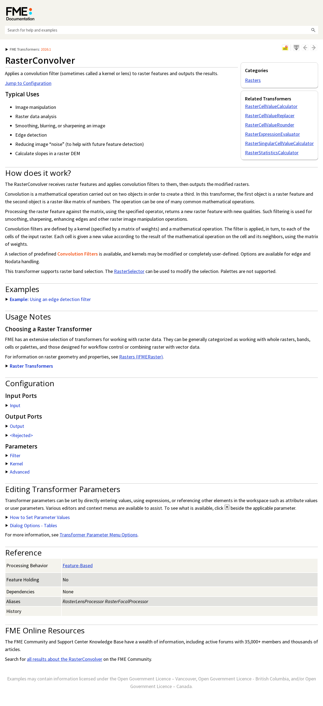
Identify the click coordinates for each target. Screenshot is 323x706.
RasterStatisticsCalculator (272, 152)
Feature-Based (78, 565)
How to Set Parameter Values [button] (37, 517)
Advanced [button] (17, 472)
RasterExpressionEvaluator (272, 134)
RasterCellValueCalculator (271, 106)
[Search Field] (161, 30)
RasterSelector (129, 271)
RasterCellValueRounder (269, 125)
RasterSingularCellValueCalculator (279, 143)
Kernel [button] (14, 464)
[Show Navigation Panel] (315, 12)
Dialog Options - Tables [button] (31, 525)
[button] (313, 30)
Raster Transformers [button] (29, 366)
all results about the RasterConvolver (64, 659)
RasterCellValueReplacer (269, 115)
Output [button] (14, 426)
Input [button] (12, 405)
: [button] (28, 49)
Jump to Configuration (28, 83)
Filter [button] (12, 455)
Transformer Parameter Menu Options (99, 535)
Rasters (253, 80)
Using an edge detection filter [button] (48, 299)
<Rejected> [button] (19, 435)
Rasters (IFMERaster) (141, 357)
